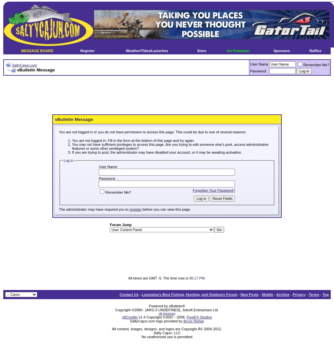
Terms (314, 295)
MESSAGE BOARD (37, 51)
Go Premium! (238, 51)
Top (326, 295)
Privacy (299, 295)
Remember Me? (313, 65)
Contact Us (129, 295)
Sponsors (282, 51)
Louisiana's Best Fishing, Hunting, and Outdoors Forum (189, 295)
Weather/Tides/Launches (147, 51)
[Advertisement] (167, 95)
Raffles (315, 51)
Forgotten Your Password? (214, 190)
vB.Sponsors (167, 313)
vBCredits (130, 317)
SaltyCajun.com (24, 65)
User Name (259, 64)
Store (201, 51)
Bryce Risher (193, 321)
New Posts (250, 295)
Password (258, 71)
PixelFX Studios (199, 317)
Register (87, 51)
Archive (283, 295)
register (135, 209)
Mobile (267, 295)
